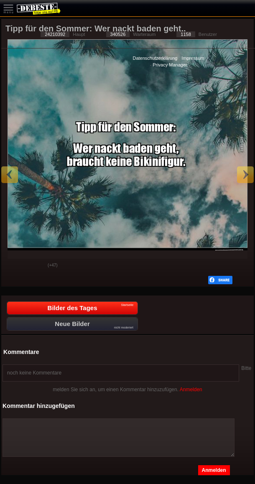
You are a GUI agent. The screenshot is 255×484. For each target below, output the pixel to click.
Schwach (35, 266)
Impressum (192, 58)
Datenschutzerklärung (155, 58)
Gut (14, 266)
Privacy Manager (170, 64)
